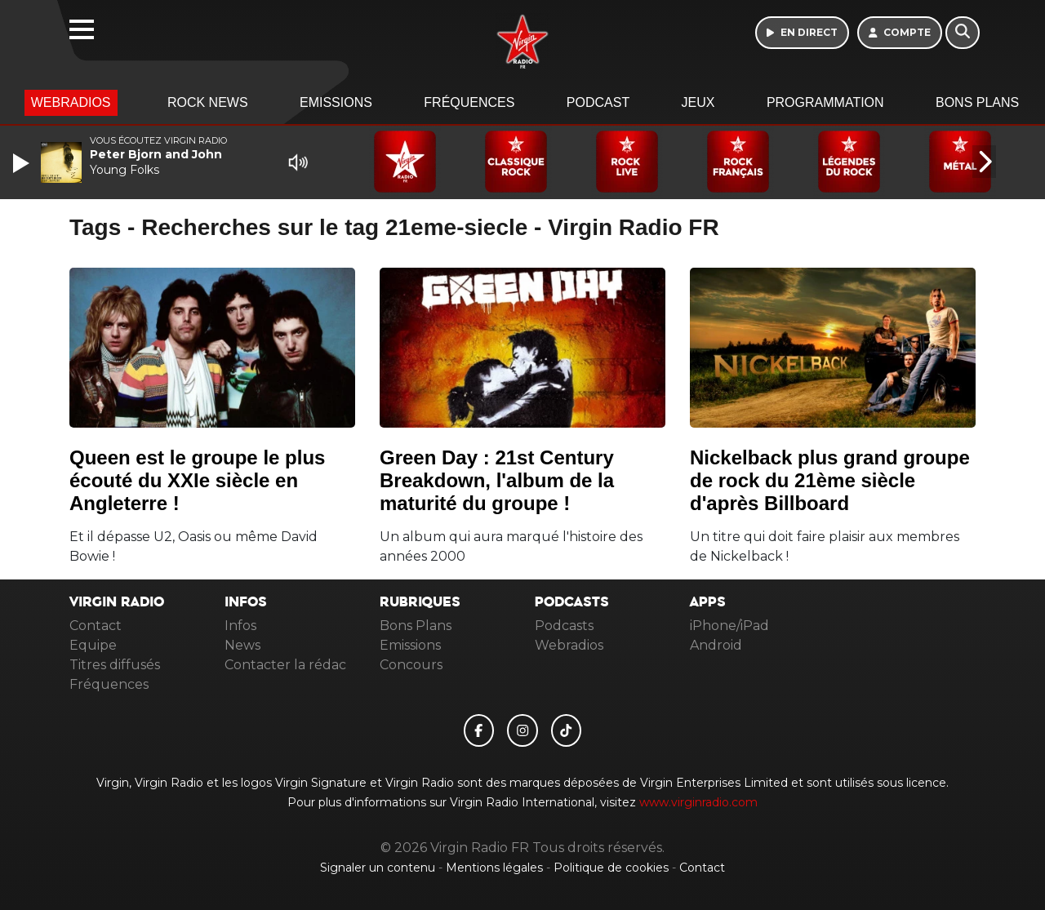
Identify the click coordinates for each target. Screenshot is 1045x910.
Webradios (71, 102)
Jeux (698, 102)
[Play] (23, 163)
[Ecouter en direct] (802, 32)
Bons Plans (977, 102)
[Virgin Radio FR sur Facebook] (479, 730)
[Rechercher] (962, 32)
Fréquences (469, 102)
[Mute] (298, 162)
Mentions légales (496, 867)
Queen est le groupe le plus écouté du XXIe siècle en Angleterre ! (197, 480)
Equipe (93, 645)
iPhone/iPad (729, 625)
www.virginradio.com (698, 802)
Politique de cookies (611, 867)
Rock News (207, 102)
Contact (95, 625)
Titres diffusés (114, 665)
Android (716, 645)
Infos (240, 625)
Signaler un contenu (379, 867)
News (242, 645)
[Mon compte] (900, 32)
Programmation (825, 102)
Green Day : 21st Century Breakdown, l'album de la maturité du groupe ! (497, 480)
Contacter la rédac (285, 665)
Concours (411, 665)
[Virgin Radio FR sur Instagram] (522, 730)
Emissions (336, 102)
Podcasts (564, 625)
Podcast (598, 102)
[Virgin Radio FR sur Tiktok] (566, 730)
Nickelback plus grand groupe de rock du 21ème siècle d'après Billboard (830, 480)
